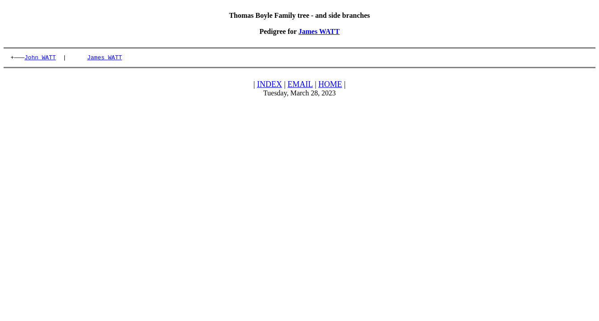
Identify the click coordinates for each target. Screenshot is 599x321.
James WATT (319, 31)
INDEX (269, 85)
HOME (330, 85)
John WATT (40, 58)
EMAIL (299, 85)
